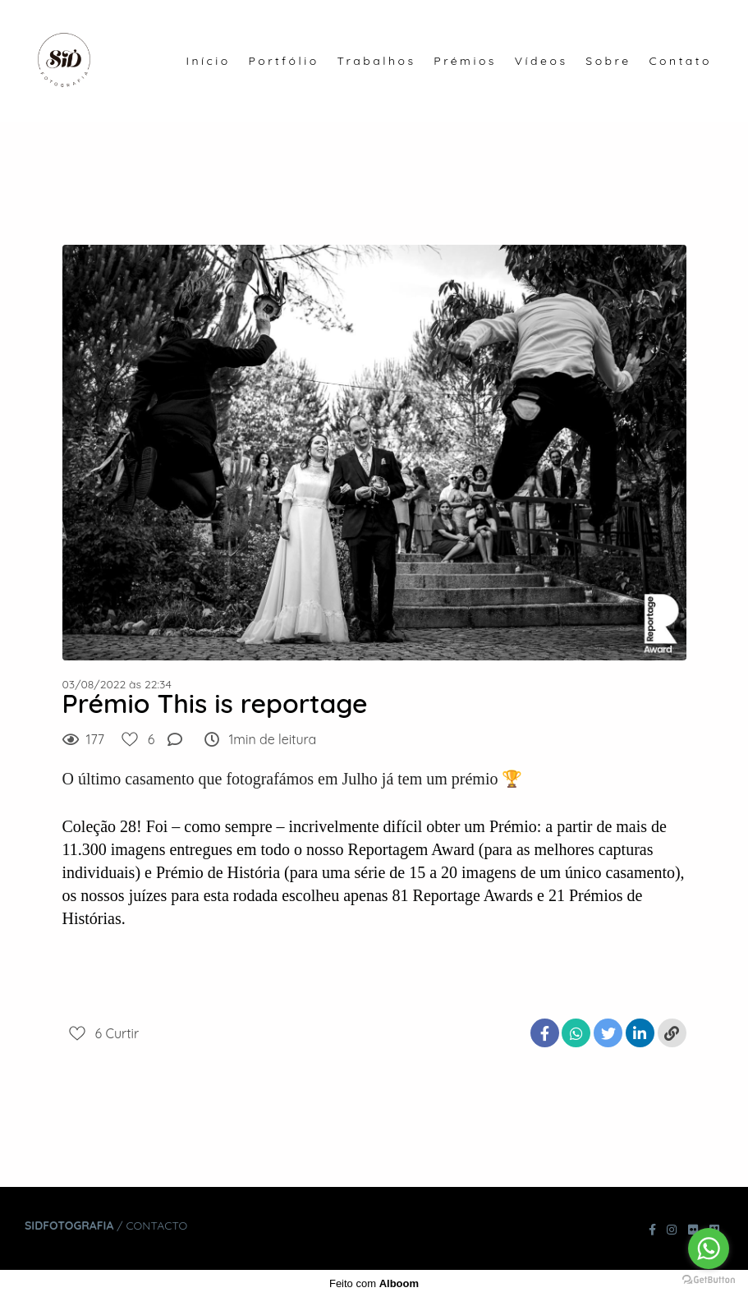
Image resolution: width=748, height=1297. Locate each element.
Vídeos (541, 60)
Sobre (608, 60)
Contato (680, 60)
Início (208, 60)
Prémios (465, 60)
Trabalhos (376, 60)
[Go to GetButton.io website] (708, 1280)
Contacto (156, 1225)
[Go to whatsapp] (708, 1248)
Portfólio (284, 60)
